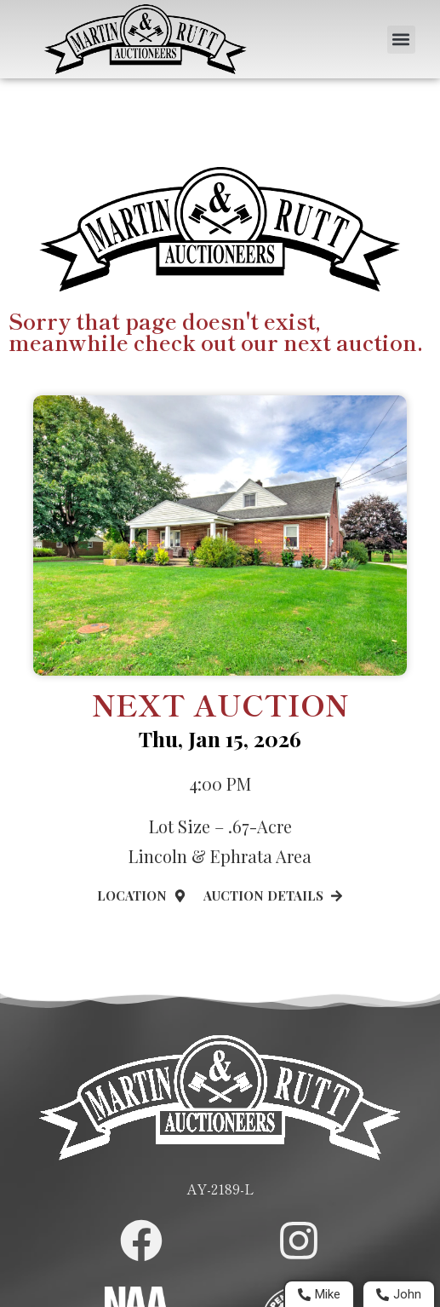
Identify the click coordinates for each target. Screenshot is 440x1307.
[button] (401, 40)
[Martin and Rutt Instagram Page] (298, 1240)
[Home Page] (145, 39)
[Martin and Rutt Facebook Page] (141, 1240)
